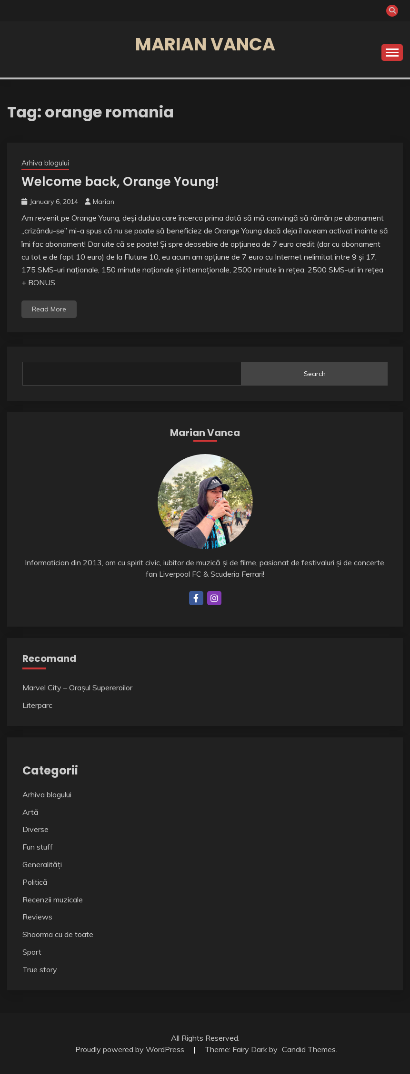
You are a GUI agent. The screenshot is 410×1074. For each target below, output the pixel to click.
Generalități (42, 864)
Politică (35, 882)
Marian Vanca (205, 44)
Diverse (35, 829)
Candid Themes (309, 1049)
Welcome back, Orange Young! (120, 181)
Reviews (37, 916)
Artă (30, 812)
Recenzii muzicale (52, 899)
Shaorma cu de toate (57, 934)
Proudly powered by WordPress (130, 1049)
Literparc (37, 705)
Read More (49, 309)
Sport (31, 952)
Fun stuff (37, 846)
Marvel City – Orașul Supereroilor (77, 687)
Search (315, 373)
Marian (103, 201)
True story (39, 969)
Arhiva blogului (45, 162)
